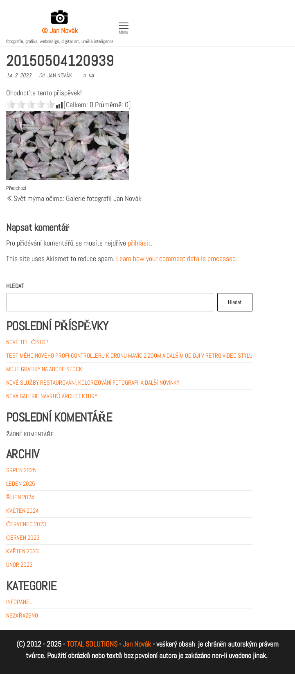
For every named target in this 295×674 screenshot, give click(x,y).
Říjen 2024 (20, 497)
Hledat (15, 286)
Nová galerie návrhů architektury (51, 396)
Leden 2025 (20, 483)
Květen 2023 (22, 551)
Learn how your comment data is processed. (176, 258)
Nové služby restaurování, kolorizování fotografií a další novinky (93, 382)
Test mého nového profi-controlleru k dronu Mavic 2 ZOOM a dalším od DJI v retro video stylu (129, 355)
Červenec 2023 (26, 524)
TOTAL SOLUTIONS (92, 644)
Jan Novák (59, 75)
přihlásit (139, 243)
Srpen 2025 (21, 470)
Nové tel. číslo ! (27, 342)
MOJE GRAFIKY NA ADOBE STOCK (44, 369)
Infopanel (19, 602)
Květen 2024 (22, 510)
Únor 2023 (19, 564)
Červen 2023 (23, 537)
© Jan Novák (60, 30)
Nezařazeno (22, 615)
